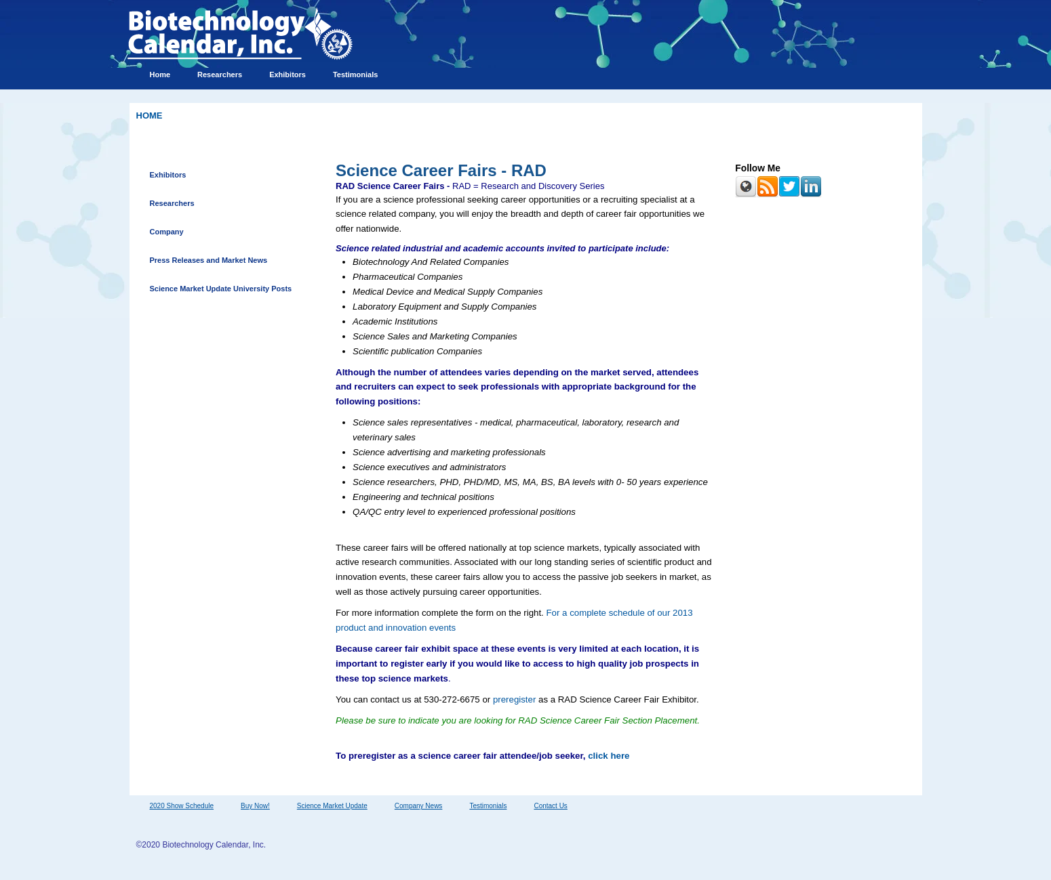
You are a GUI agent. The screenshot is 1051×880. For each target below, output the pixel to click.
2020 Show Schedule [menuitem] (182, 806)
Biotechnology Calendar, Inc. (214, 845)
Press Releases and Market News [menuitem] (209, 260)
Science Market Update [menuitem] (332, 806)
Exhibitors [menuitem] (287, 74)
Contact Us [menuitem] (550, 806)
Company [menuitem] (167, 232)
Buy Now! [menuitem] (255, 806)
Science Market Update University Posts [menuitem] (221, 289)
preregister (514, 699)
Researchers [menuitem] (219, 74)
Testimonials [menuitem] (355, 74)
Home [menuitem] (160, 74)
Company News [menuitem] (419, 806)
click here (608, 756)
